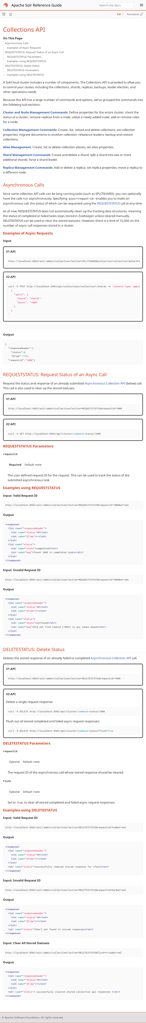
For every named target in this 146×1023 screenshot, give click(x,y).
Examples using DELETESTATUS (25, 74)
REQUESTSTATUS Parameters (24, 56)
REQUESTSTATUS (108, 203)
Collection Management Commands (30, 130)
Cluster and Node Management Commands (35, 112)
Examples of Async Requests (24, 47)
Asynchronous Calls (17, 43)
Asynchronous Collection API (105, 383)
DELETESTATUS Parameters (23, 70)
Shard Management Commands (26, 155)
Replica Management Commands (27, 168)
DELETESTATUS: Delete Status (22, 65)
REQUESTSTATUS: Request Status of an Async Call (34, 52)
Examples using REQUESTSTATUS (26, 61)
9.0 (119, 14)
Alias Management (17, 147)
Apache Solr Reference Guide (36, 5)
